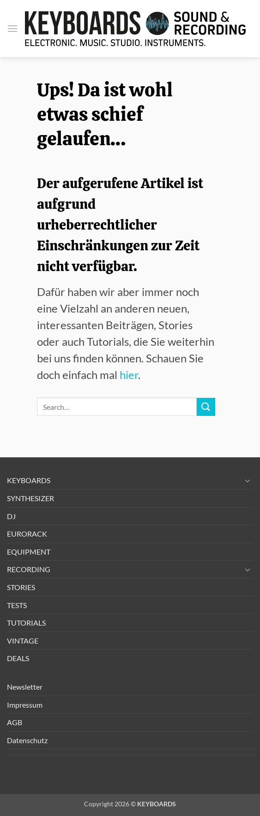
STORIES (21, 587)
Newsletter (24, 686)
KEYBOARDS (28, 480)
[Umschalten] (247, 480)
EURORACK (27, 533)
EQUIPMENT (28, 551)
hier (129, 374)
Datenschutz (27, 740)
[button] (12, 28)
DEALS (18, 658)
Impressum (24, 704)
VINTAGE (22, 640)
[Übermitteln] (206, 407)
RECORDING (28, 569)
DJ (11, 516)
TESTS (17, 605)
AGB (14, 722)
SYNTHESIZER (30, 498)
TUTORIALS (26, 622)
